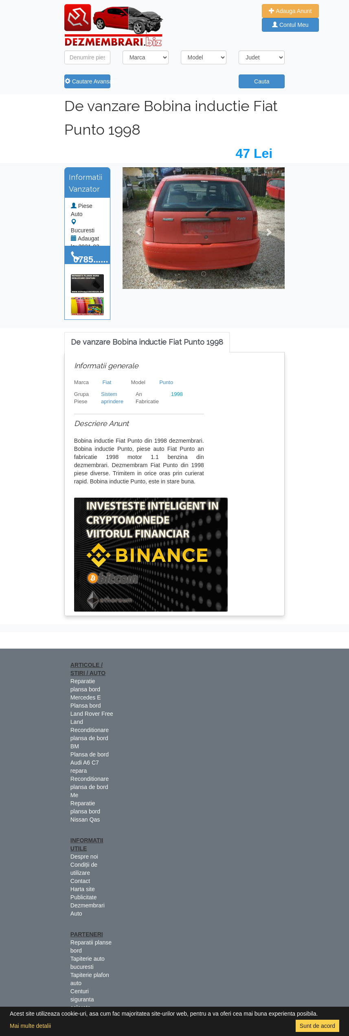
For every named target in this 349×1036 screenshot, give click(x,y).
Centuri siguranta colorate (82, 999)
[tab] (147, 342)
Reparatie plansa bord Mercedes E (85, 689)
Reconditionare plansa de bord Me (89, 787)
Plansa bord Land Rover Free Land (91, 713)
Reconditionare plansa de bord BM (89, 738)
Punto (166, 382)
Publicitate (83, 897)
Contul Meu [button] (290, 25)
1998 (177, 394)
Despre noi (84, 856)
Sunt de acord (317, 1026)
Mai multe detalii (30, 1026)
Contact (80, 881)
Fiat (107, 382)
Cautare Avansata (87, 81)
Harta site (82, 889)
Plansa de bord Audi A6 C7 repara (89, 762)
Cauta (261, 81)
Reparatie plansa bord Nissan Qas (85, 811)
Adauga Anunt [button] (290, 11)
